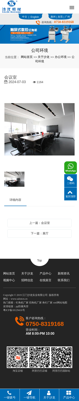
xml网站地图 (60, 302)
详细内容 (15, 199)
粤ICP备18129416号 (14, 310)
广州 (67, 16)
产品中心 (45, 273)
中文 (24, 16)
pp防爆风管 (22, 306)
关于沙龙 (44, 57)
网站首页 (27, 57)
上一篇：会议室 (39, 223)
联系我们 (64, 280)
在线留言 (45, 280)
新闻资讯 (64, 273)
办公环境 (61, 57)
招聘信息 (27, 280)
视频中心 (9, 280)
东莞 (60, 16)
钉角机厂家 (22, 302)
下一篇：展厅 (39, 233)
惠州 (53, 16)
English (35, 17)
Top (39, 260)
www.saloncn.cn (19, 298)
